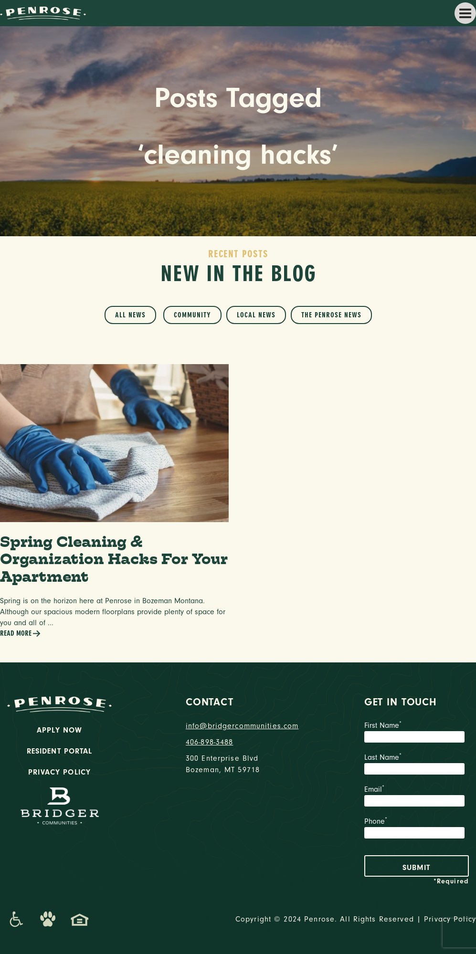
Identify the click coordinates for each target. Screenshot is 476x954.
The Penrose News (331, 315)
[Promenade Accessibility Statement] (16, 919)
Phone (416, 829)
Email (416, 797)
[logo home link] (43, 12)
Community (192, 315)
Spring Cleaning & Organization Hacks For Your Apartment (114, 559)
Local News (256, 315)
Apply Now (59, 730)
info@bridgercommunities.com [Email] (238, 726)
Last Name (416, 765)
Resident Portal (60, 751)
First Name (416, 733)
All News (130, 315)
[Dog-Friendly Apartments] (47, 919)
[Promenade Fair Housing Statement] (79, 919)
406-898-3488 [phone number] (209, 742)
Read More (20, 634)
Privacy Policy (59, 772)
